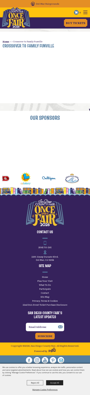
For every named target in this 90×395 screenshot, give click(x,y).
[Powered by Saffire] (52, 350)
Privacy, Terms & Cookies (45, 300)
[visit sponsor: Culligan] (51, 179)
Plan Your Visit (45, 280)
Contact (45, 292)
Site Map (45, 296)
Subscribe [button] (45, 336)
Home (6, 41)
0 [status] (80, 12)
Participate (45, 288)
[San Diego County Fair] (16, 17)
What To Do (45, 284)
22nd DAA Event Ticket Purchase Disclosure (45, 304)
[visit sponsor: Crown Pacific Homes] (74, 179)
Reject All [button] (35, 382)
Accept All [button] (54, 382)
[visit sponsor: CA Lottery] (28, 179)
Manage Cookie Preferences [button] (45, 389)
